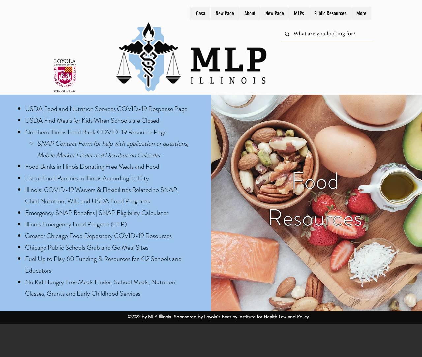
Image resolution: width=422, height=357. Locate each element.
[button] (299, 13)
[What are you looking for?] (326, 34)
